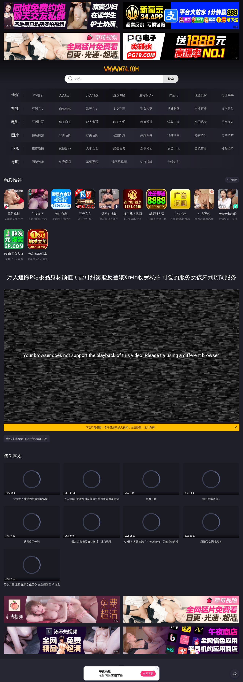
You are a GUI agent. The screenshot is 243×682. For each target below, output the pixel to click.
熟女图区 (201, 135)
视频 (15, 108)
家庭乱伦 (65, 148)
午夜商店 (65, 162)
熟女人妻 (146, 108)
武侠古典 (119, 148)
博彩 (15, 95)
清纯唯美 (173, 135)
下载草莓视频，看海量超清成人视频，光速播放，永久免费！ (161, 427)
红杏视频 (146, 162)
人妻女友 (92, 148)
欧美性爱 (119, 122)
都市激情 (38, 148)
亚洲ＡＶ (38, 108)
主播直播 (201, 108)
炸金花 (173, 95)
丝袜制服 (173, 108)
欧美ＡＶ (92, 108)
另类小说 (173, 148)
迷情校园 (146, 148)
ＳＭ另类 (228, 108)
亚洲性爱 (38, 122)
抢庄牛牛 (228, 95)
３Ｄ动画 (119, 108)
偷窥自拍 (38, 135)
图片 (15, 135)
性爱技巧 (228, 148)
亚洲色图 (65, 135)
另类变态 (228, 122)
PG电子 (38, 95)
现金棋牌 (201, 95)
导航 (15, 161)
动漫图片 (119, 135)
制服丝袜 (146, 122)
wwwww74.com (121, 69)
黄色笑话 (201, 148)
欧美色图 (92, 135)
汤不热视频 (119, 162)
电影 (15, 121)
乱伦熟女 (201, 122)
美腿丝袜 (146, 135)
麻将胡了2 (146, 95)
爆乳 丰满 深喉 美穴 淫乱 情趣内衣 (26, 439)
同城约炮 (38, 162)
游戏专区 (119, 95)
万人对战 (92, 95)
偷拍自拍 (65, 122)
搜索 (171, 79)
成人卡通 (92, 122)
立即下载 (148, 673)
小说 (15, 148)
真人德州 (65, 95)
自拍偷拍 (65, 108)
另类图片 (228, 135)
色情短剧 (173, 162)
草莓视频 (92, 162)
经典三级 (173, 122)
